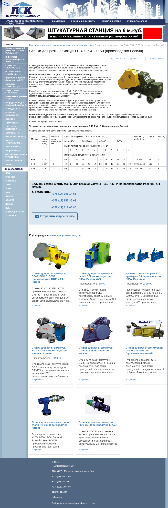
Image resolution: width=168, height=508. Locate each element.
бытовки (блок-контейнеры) (13, 72)
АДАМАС (9, 200)
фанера (10, 119)
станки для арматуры (12, 66)
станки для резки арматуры (78, 45)
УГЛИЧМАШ (11, 216)
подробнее (37, 305)
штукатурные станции (12, 91)
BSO (7, 173)
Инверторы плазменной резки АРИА (14, 59)
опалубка (11, 123)
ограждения (12, 109)
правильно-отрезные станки (16, 97)
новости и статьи (111, 21)
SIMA (7, 192)
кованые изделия (15, 160)
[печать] (135, 58)
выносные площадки (12, 113)
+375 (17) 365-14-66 (63, 193)
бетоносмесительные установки (16, 155)
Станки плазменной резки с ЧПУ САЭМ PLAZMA (15, 50)
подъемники (13, 147)
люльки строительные (14, 141)
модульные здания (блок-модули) (15, 79)
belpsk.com (57, 497)
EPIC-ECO (10, 177)
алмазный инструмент (13, 127)
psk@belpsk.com (60, 492)
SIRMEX (9, 196)
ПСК (7, 208)
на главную (58, 21)
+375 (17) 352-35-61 (63, 200)
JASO (8, 185)
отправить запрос (137, 21)
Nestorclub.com (89, 503)
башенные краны (15, 137)
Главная (33, 45)
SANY (8, 188)
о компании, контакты (83, 21)
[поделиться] (117, 58)
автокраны (12, 133)
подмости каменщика (12, 85)
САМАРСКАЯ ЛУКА (14, 212)
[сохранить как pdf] (154, 58)
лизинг (10, 164)
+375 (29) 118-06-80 (63, 207)
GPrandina (10, 181)
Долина (9, 204)
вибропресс (12, 150)
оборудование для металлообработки (16, 103)
